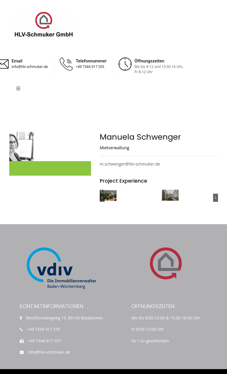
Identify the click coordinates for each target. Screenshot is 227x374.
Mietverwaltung (114, 147)
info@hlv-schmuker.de (30, 66)
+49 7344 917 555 (90, 66)
